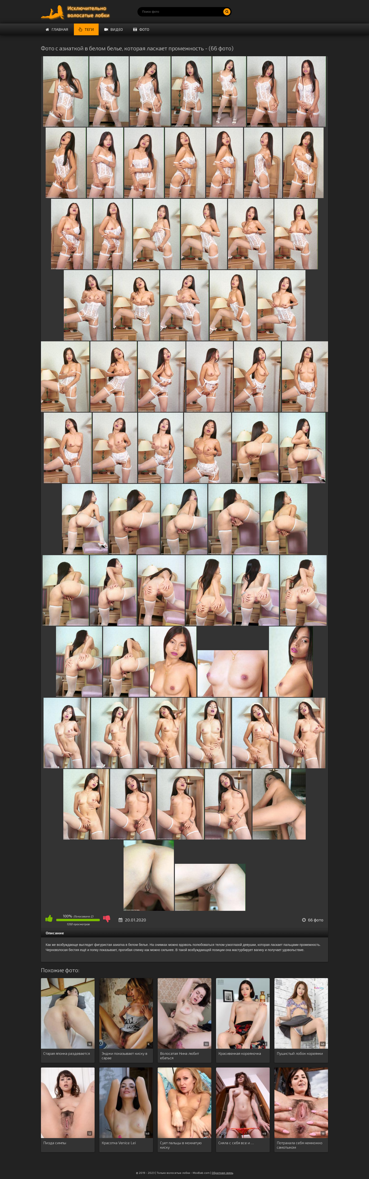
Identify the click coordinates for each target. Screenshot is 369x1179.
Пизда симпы (54, 1142)
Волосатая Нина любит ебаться (179, 1055)
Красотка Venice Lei (119, 1142)
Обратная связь (222, 1172)
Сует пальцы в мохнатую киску (181, 1144)
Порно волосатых (76, 12)
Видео (113, 29)
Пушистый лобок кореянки (300, 1053)
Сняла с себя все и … (236, 1142)
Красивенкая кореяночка (239, 1053)
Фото (141, 29)
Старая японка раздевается (66, 1053)
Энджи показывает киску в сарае (124, 1055)
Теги (86, 29)
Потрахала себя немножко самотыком (299, 1144)
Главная (57, 29)
